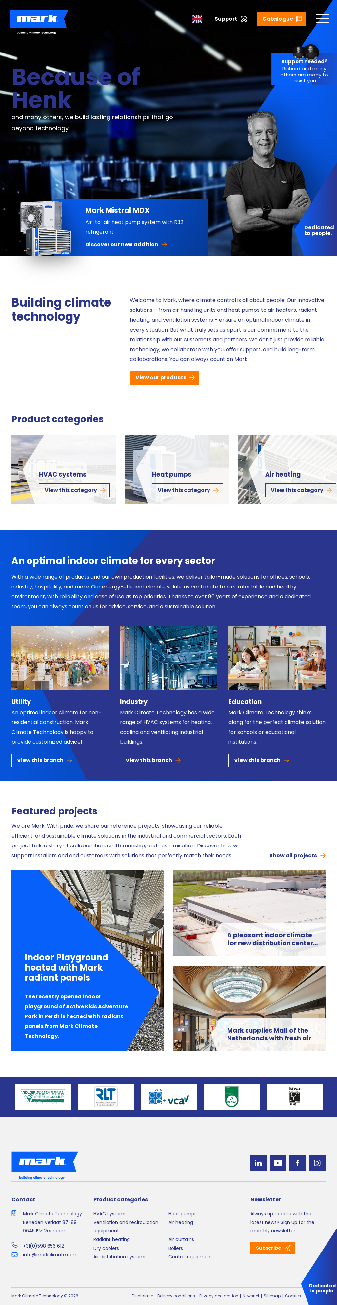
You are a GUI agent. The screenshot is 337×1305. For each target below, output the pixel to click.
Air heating (283, 475)
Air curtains (181, 1239)
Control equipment (190, 1256)
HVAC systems (63, 475)
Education (245, 701)
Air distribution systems (120, 1256)
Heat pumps (171, 475)
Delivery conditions (176, 1296)
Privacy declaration (218, 1296)
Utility (21, 701)
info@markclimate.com (50, 1255)
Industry (134, 701)
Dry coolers (106, 1248)
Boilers (175, 1248)
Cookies (293, 1296)
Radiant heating (111, 1239)
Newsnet (251, 1296)
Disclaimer (142, 1296)
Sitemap (272, 1296)
